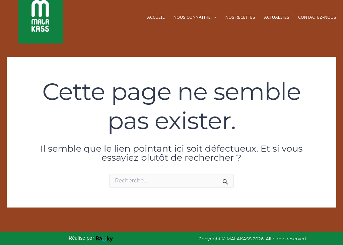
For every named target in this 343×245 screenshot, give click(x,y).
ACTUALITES (276, 17)
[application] (214, 17)
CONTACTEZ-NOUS (317, 17)
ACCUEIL (156, 17)
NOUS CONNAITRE (195, 17)
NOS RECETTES (240, 17)
